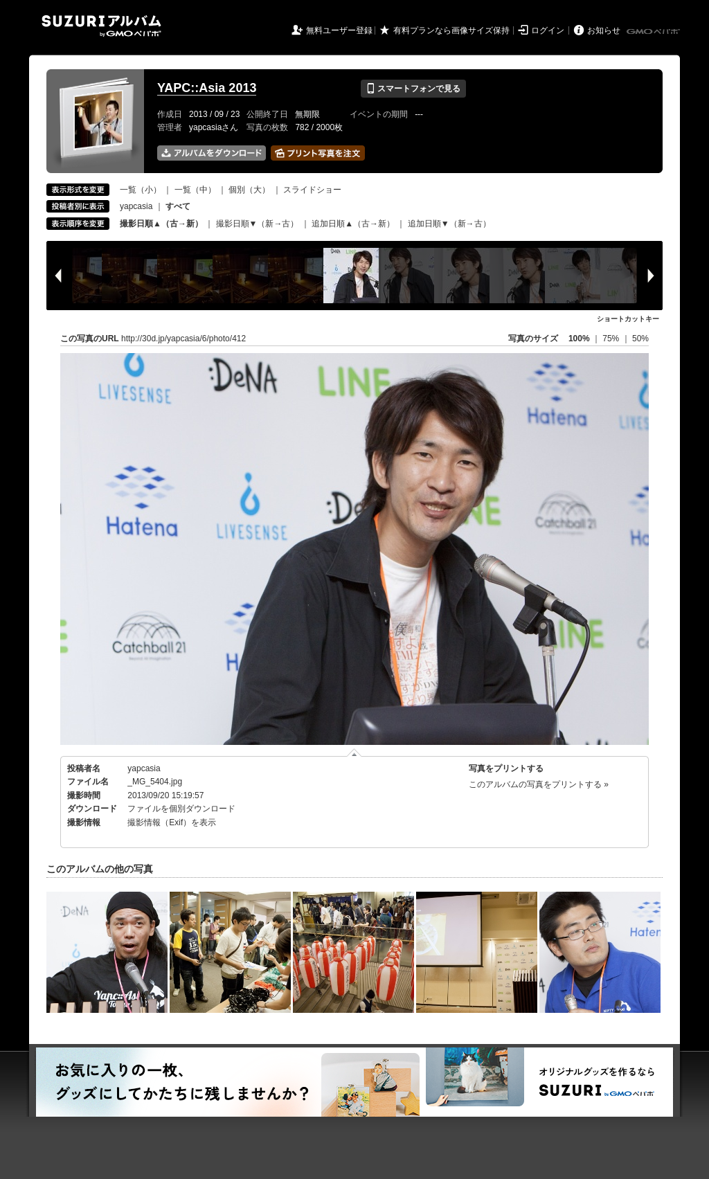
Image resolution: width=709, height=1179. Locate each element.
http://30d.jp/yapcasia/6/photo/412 (183, 338)
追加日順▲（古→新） (353, 223)
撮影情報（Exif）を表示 (171, 822)
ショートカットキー (628, 319)
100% (579, 338)
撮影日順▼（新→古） (257, 223)
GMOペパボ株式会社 (654, 32)
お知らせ (603, 30)
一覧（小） (140, 190)
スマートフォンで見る (413, 89)
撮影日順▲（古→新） (161, 223)
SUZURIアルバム (101, 26)
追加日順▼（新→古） (449, 223)
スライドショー (312, 190)
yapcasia (136, 206)
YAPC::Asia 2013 (206, 88)
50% (640, 338)
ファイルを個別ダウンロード (181, 808)
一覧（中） (195, 190)
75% (611, 338)
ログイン (547, 30)
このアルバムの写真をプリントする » (539, 784)
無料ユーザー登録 (339, 30)
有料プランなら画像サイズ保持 (451, 30)
